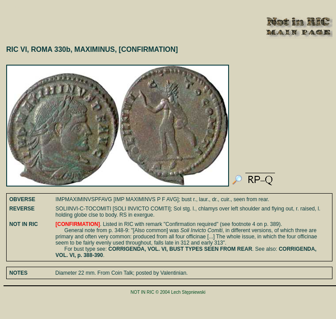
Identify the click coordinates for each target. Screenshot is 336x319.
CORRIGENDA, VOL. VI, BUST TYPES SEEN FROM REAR (180, 249)
